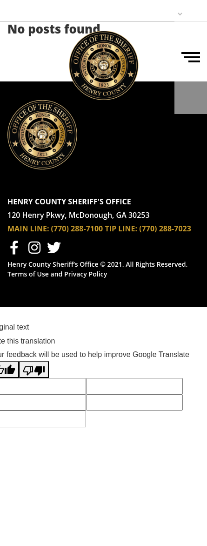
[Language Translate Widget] (150, 14)
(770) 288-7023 (165, 228)
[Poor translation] (34, 369)
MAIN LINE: (28, 228)
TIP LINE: (121, 228)
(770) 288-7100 (76, 228)
